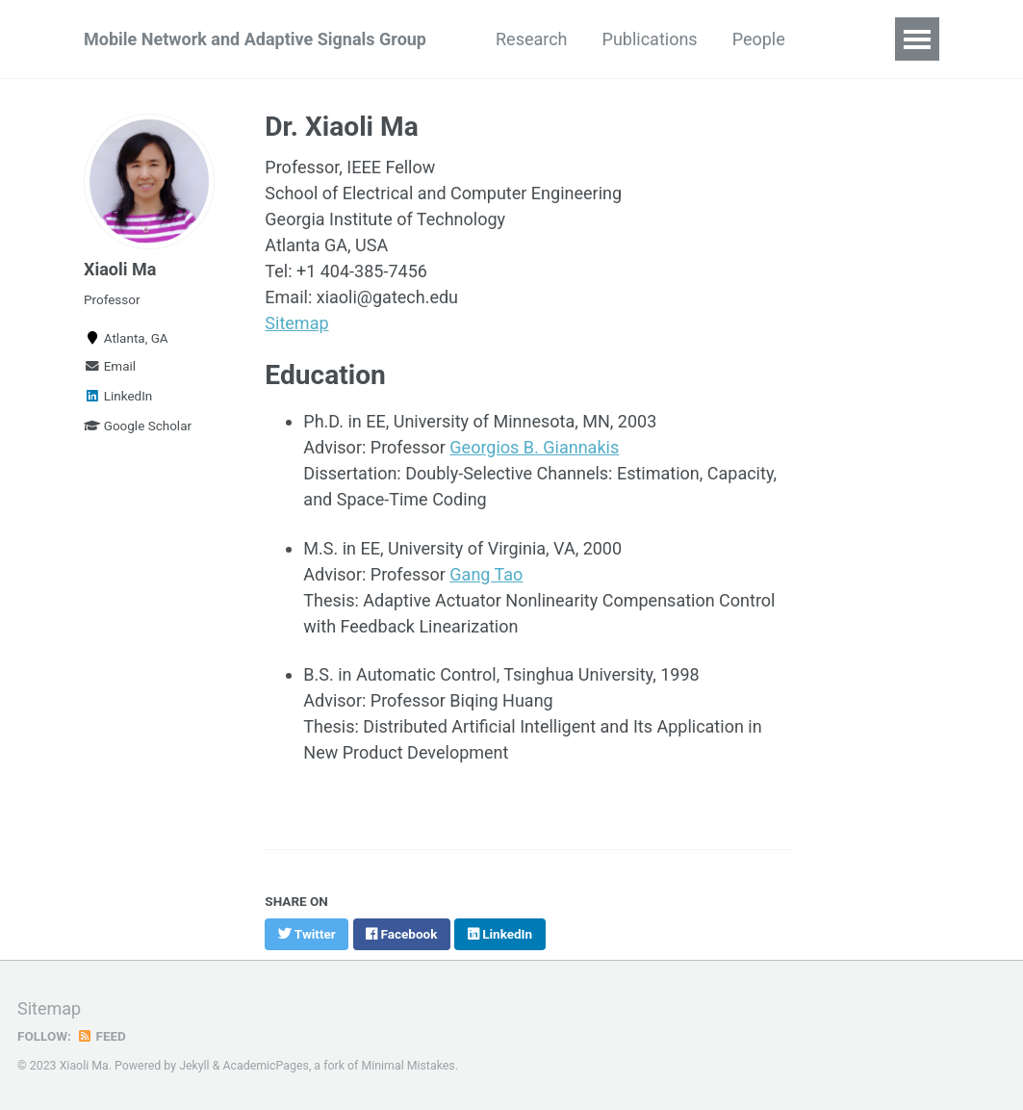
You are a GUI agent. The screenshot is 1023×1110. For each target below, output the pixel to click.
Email (110, 366)
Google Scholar (138, 425)
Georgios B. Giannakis (534, 447)
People (758, 39)
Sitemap (296, 323)
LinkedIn (118, 395)
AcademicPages (265, 1065)
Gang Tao (486, 574)
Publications (650, 39)
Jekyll (194, 1065)
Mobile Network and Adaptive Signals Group (255, 39)
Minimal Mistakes (407, 1065)
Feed (101, 1036)
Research (532, 39)
